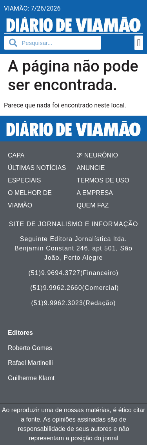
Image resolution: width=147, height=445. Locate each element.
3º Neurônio (97, 155)
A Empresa (95, 192)
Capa (16, 155)
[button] (138, 43)
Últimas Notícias (37, 167)
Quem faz (93, 205)
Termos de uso (103, 180)
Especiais (24, 180)
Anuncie (91, 167)
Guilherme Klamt (31, 378)
